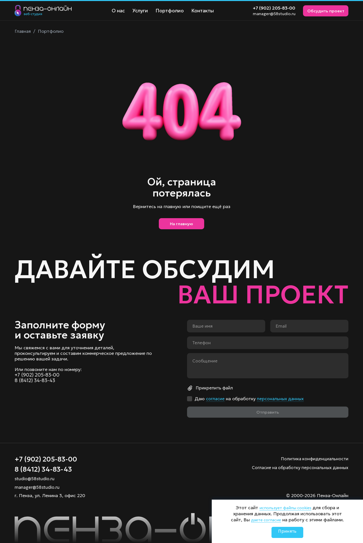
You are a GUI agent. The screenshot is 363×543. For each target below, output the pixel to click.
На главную (181, 224)
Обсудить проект (325, 10)
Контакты (200, 11)
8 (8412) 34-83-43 (35, 380)
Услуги (139, 11)
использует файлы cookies (285, 507)
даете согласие (266, 520)
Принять (287, 532)
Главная (23, 31)
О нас (118, 11)
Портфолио (167, 11)
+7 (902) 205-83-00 (274, 8)
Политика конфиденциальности (313, 457)
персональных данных (282, 397)
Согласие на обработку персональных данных (297, 466)
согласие (215, 397)
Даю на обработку (250, 397)
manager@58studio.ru (274, 13)
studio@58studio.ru (35, 478)
